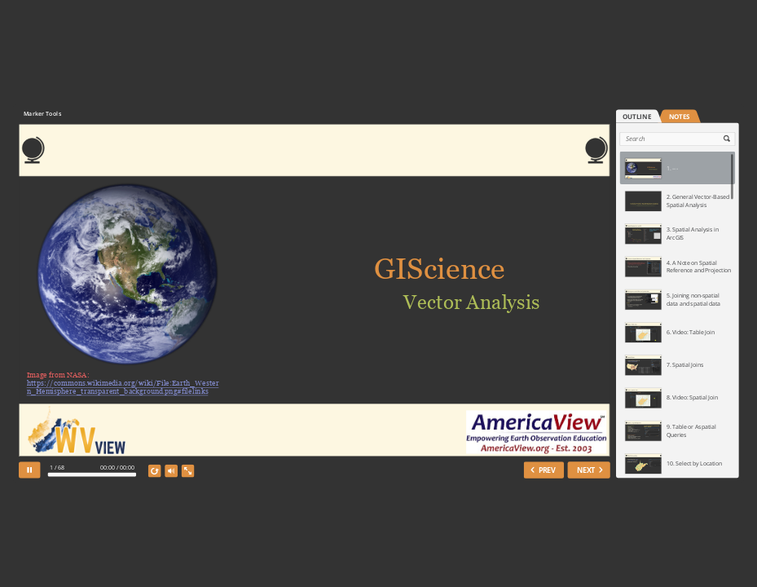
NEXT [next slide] (586, 469)
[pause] (30, 469)
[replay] (154, 470)
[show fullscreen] (187, 470)
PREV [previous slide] (546, 469)
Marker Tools (41, 113)
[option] (677, 168)
